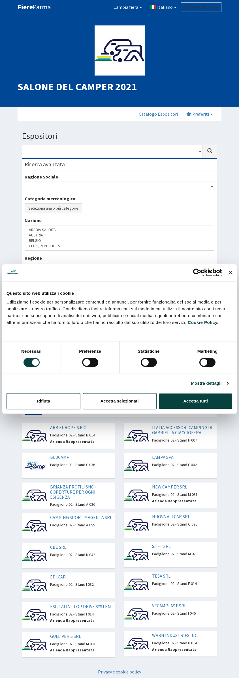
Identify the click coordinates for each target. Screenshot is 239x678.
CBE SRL (58, 547)
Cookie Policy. (203, 322)
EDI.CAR (58, 577)
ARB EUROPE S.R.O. (69, 427)
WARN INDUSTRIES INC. (175, 635)
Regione (33, 258)
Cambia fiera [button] (128, 7)
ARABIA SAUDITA (119, 230)
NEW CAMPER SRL (169, 487)
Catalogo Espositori (158, 114)
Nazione (33, 220)
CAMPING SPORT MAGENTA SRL (81, 517)
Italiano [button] (163, 7)
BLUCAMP (59, 457)
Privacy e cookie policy (119, 672)
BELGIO (119, 240)
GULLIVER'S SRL (65, 636)
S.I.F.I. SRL (161, 546)
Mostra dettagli (206, 383)
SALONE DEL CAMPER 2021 (77, 86)
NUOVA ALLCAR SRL (171, 516)
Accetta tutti (195, 401)
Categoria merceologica (50, 198)
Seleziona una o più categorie (53, 208)
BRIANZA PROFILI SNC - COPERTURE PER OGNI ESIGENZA (73, 492)
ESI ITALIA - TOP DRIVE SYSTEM (80, 606)
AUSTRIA (119, 235)
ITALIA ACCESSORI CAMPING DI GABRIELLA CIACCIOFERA (182, 430)
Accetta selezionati (119, 401)
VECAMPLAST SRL (169, 605)
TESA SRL (161, 576)
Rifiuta (43, 401)
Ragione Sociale (41, 177)
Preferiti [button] (199, 114)
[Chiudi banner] (230, 273)
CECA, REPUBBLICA (119, 246)
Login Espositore (201, 7)
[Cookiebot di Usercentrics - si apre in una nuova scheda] (197, 272)
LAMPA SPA (163, 457)
